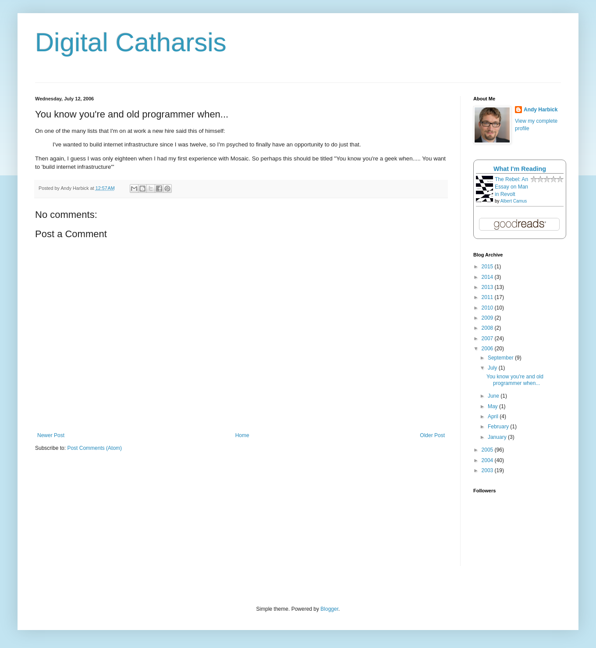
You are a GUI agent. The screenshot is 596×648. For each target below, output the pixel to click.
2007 (488, 338)
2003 (488, 470)
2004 (488, 460)
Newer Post (50, 435)
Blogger (329, 609)
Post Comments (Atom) (94, 448)
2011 (488, 297)
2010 (488, 308)
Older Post (432, 435)
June (494, 396)
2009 (488, 318)
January (498, 437)
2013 (488, 287)
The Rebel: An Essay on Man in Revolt (511, 186)
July (493, 368)
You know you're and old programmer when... (514, 380)
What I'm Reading (519, 168)
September (501, 358)
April (494, 416)
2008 (488, 328)
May (493, 406)
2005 (488, 450)
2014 (488, 277)
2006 (488, 348)
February (499, 427)
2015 (488, 266)
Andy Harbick (540, 110)
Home (242, 435)
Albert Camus (513, 201)
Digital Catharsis (131, 42)
